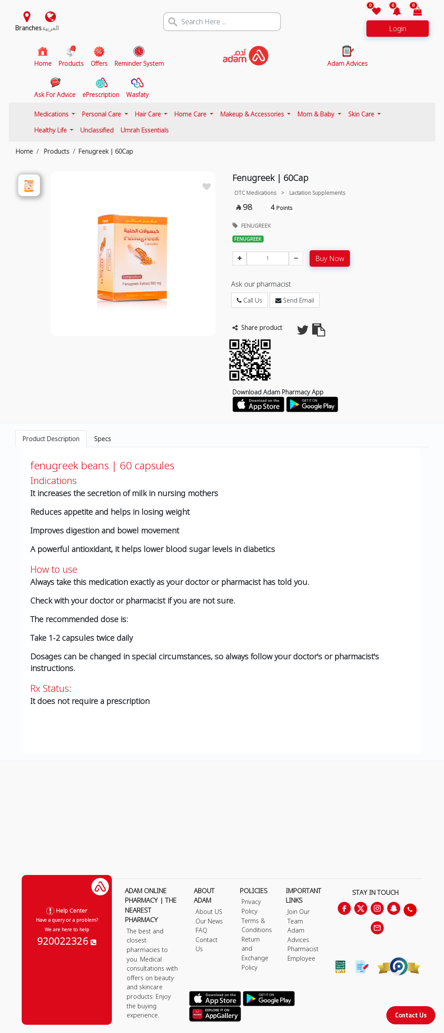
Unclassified (97, 130)
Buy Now (329, 258)
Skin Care (362, 114)
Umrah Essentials (145, 130)
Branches (28, 28)
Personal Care (102, 114)
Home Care (191, 114)
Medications (52, 114)
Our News (209, 921)
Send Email (294, 300)
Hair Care (149, 114)
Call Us (249, 300)
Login (397, 28)
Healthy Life (51, 130)
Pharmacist (303, 949)
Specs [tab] (102, 439)
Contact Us (411, 1015)
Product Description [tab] (51, 439)
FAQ (201, 930)
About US (209, 911)
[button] (391, 12)
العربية (50, 28)
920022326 (66, 940)
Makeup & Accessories (253, 114)
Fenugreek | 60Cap (105, 151)
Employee (301, 958)
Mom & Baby (316, 114)
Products (55, 151)
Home (24, 151)
